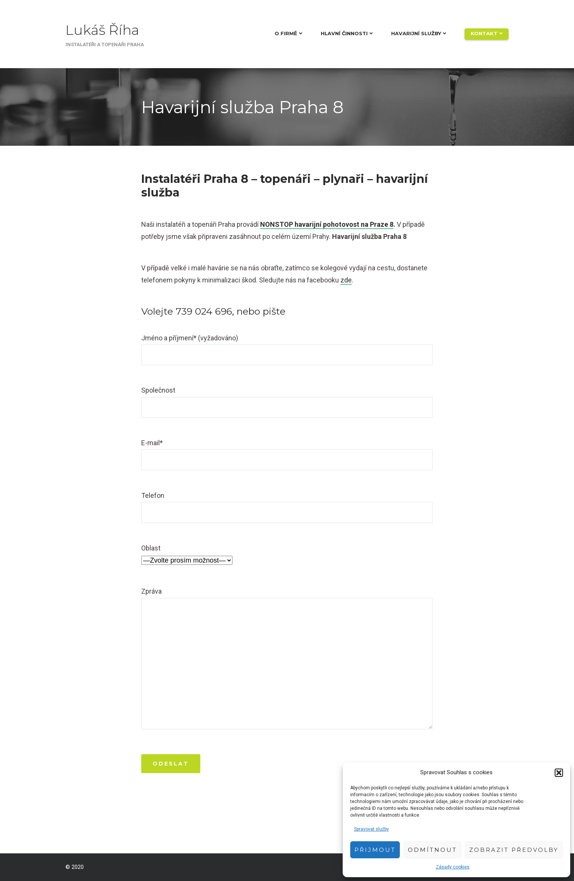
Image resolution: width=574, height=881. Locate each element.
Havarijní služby (416, 33)
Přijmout (375, 849)
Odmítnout (432, 849)
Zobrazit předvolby (513, 849)
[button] (559, 773)
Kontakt (484, 33)
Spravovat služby (371, 829)
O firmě (286, 33)
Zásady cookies (452, 867)
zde (346, 280)
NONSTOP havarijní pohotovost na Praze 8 (326, 224)
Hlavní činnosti (344, 33)
